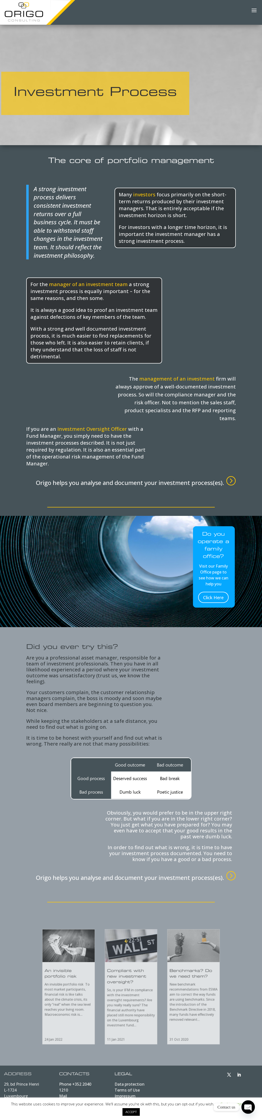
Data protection (129, 1084)
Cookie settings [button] (233, 1103)
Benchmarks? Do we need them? (171, 979)
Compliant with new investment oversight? (128, 981)
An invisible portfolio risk (84, 979)
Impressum (125, 1096)
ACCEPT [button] (131, 1112)
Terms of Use (127, 1090)
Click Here (213, 597)
